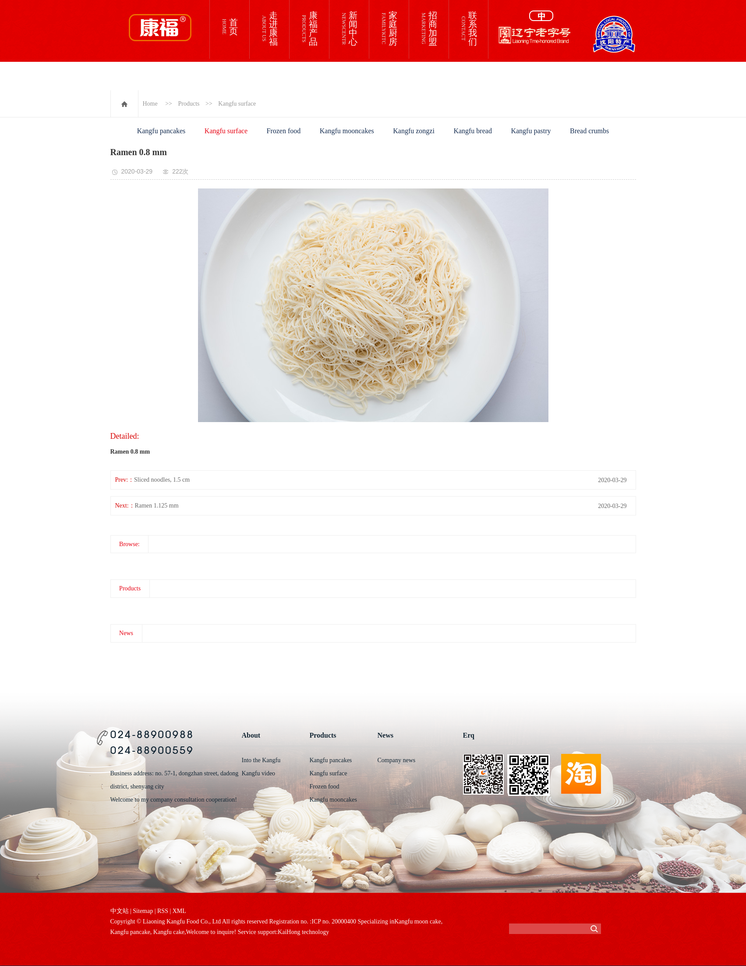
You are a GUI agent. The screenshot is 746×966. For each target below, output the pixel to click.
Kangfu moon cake (417, 921)
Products (189, 103)
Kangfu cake (168, 932)
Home (150, 103)
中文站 (119, 911)
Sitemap (143, 911)
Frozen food (284, 131)
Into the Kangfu (261, 760)
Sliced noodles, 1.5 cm (162, 479)
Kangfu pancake (130, 932)
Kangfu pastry (531, 131)
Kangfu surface (237, 103)
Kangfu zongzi (414, 131)
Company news (397, 760)
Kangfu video (259, 773)
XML (179, 911)
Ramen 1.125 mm (157, 505)
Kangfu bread (472, 131)
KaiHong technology (303, 932)
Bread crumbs (589, 131)
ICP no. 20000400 (333, 921)
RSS (162, 911)
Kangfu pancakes (161, 131)
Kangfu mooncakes (347, 131)
